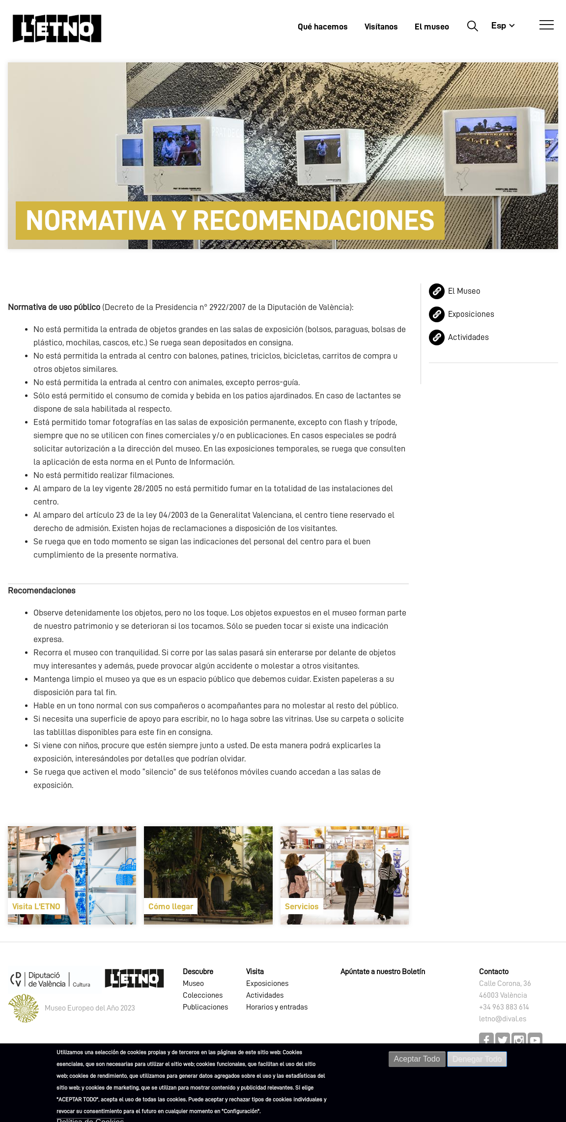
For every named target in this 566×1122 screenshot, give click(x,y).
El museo (432, 26)
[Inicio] (57, 28)
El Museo (464, 291)
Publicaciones (205, 1007)
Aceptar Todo (417, 1059)
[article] (72, 875)
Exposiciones (471, 314)
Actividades (468, 337)
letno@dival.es (502, 1019)
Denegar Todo (477, 1059)
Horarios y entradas (277, 1007)
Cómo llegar (170, 906)
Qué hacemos (323, 26)
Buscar (472, 25)
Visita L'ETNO (36, 906)
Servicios (302, 906)
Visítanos (381, 26)
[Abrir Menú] (546, 25)
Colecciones (203, 995)
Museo (193, 983)
